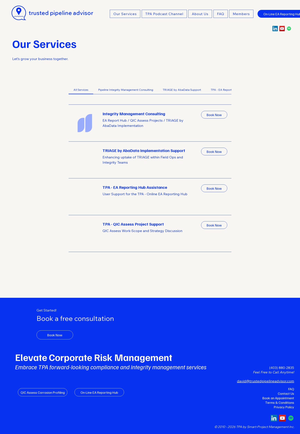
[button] (125, 14)
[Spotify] (289, 28)
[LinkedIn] (275, 28)
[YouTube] (282, 28)
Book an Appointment (278, 398)
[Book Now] (55, 334)
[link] (80, 89)
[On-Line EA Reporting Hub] (99, 392)
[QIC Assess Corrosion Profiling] (42, 392)
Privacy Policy (284, 407)
